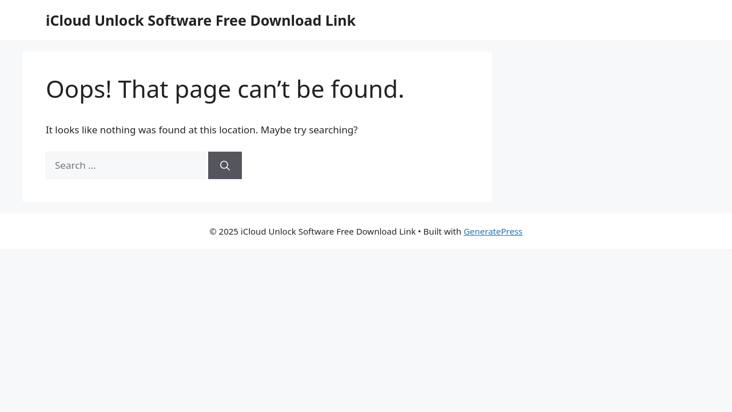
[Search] (225, 165)
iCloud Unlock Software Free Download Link (201, 20)
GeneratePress (493, 231)
